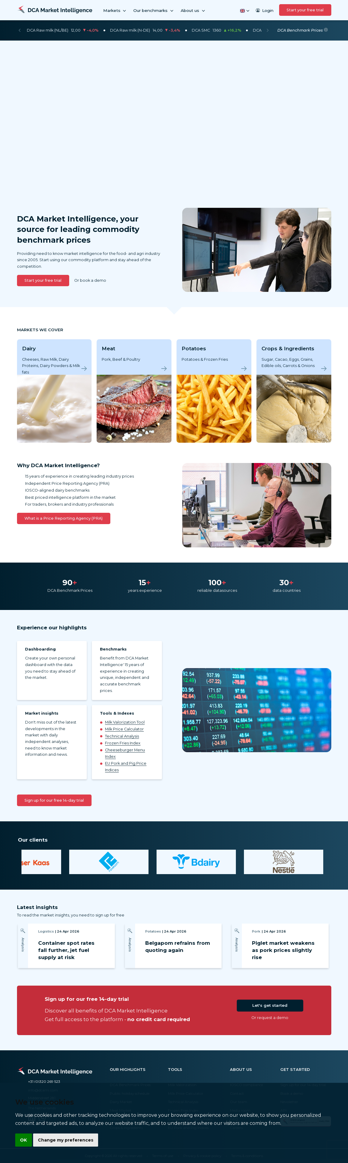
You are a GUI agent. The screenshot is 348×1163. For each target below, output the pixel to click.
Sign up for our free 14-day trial (54, 800)
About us (193, 10)
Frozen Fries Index (122, 743)
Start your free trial (305, 10)
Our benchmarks (153, 10)
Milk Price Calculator (124, 729)
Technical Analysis (122, 736)
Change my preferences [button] (66, 1139)
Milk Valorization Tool (125, 722)
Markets (115, 10)
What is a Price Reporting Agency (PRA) (63, 518)
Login (264, 10)
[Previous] (19, 30)
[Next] (267, 30)
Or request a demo (269, 1017)
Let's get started (269, 1005)
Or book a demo (90, 280)
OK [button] (23, 1139)
